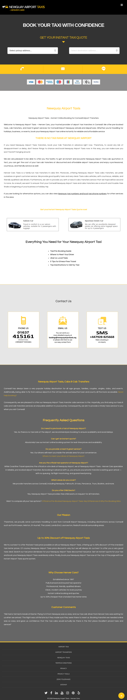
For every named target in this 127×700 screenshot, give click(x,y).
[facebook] (51, 694)
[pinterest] (74, 694)
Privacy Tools (63, 674)
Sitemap (63, 685)
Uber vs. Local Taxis (59, 258)
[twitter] (46, 694)
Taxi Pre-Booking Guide (60, 251)
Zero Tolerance (63, 679)
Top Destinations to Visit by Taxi (64, 265)
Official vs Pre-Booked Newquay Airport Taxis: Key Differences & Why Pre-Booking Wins (81, 501)
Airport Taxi (63, 647)
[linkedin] (57, 694)
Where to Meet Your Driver (62, 255)
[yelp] (79, 694)
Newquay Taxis (63, 658)
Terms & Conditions (63, 663)
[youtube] (62, 694)
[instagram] (68, 694)
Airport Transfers (63, 652)
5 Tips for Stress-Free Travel (63, 261)
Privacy (63, 668)
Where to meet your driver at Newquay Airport (63, 456)
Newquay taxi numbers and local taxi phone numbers (82, 194)
